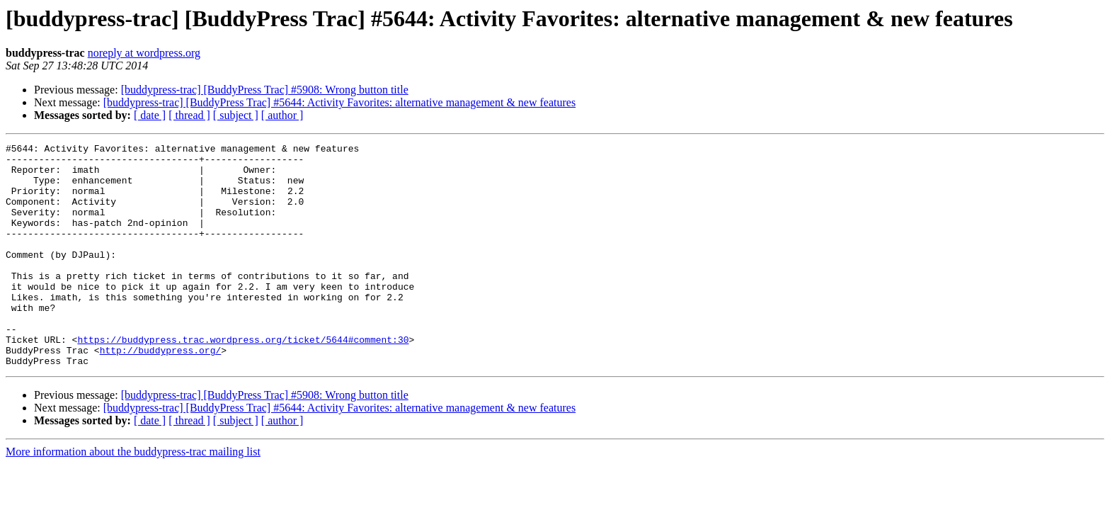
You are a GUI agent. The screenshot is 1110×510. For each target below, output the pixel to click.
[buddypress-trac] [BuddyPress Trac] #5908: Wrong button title (264, 90)
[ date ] (150, 115)
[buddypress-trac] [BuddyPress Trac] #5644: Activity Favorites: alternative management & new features (339, 102)
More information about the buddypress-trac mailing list (133, 496)
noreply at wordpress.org (144, 53)
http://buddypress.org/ (161, 392)
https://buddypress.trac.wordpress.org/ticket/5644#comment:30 (242, 379)
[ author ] (282, 115)
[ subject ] (235, 115)
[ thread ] (189, 115)
